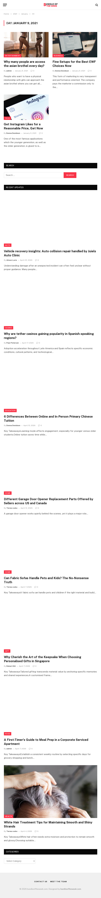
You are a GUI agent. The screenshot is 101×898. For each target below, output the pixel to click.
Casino (8, 328)
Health (8, 816)
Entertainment (12, 56)
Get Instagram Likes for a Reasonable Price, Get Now (23, 126)
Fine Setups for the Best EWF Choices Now (74, 64)
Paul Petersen (12, 343)
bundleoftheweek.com (70, 889)
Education (10, 410)
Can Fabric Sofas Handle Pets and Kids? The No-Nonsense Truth (46, 580)
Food (7, 734)
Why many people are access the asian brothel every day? (24, 64)
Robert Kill (11, 666)
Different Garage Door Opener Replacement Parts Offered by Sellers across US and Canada (48, 501)
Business (58, 56)
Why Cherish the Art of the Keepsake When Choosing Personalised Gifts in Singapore (42, 659)
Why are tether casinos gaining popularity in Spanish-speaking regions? (49, 336)
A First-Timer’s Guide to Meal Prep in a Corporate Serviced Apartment (46, 742)
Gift (7, 651)
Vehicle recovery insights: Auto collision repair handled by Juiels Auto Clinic (50, 253)
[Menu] (5, 5)
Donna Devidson (62, 71)
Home (7, 493)
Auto (7, 245)
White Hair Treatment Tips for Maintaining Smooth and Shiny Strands (48, 824)
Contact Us (40, 881)
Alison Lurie (11, 260)
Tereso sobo (11, 508)
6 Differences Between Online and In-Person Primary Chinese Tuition (48, 418)
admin (9, 71)
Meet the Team (58, 881)
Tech (7, 118)
